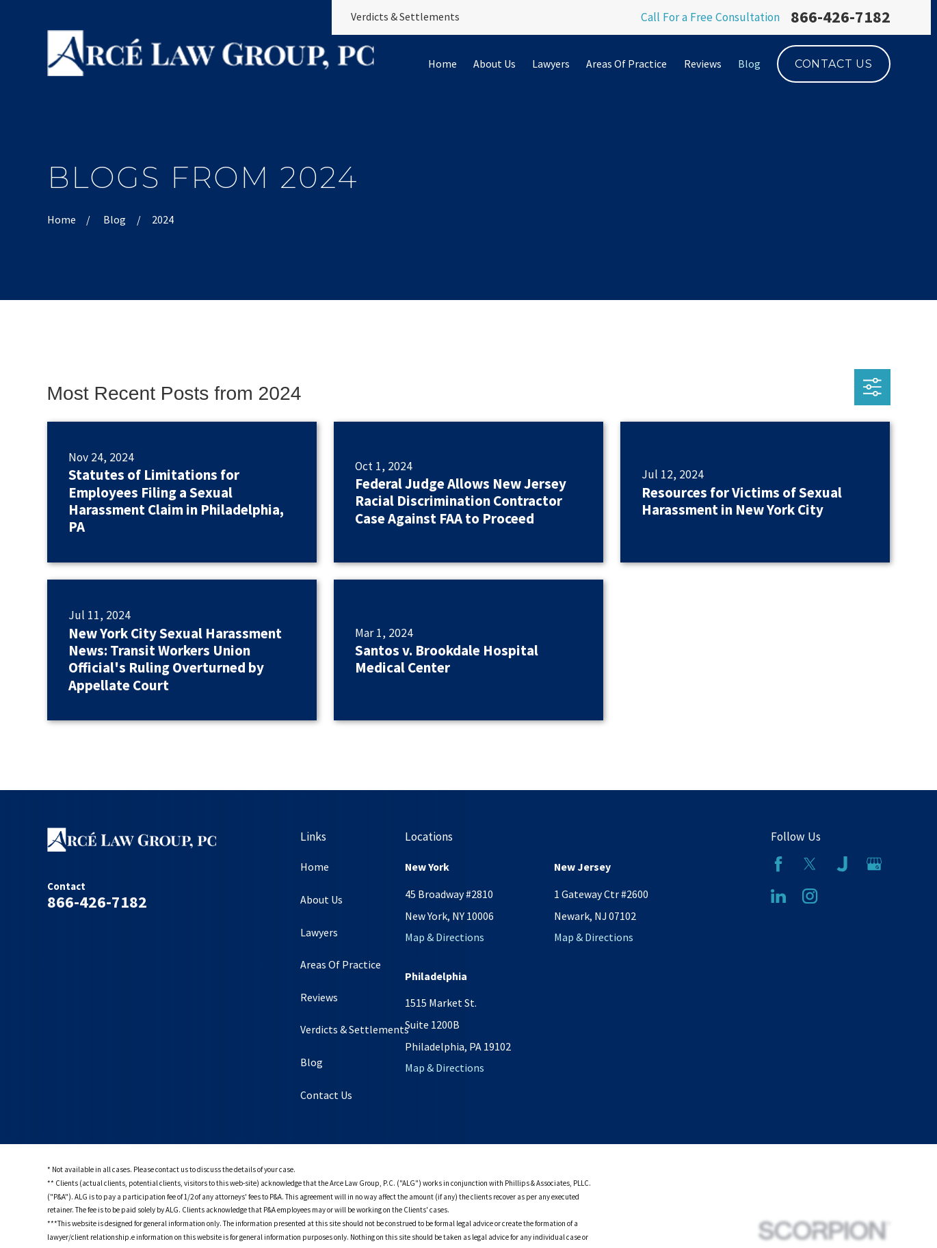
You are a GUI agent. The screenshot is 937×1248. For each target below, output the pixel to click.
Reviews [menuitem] (703, 63)
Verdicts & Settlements (405, 16)
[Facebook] (778, 863)
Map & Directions (444, 937)
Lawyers (319, 932)
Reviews (319, 997)
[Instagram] (809, 896)
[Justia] (841, 863)
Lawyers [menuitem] (551, 63)
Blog (311, 1062)
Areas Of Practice (340, 964)
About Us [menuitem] (494, 63)
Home (314, 866)
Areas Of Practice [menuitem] (626, 63)
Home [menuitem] (442, 63)
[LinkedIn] (778, 896)
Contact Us (834, 63)
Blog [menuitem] (749, 63)
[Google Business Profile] (874, 863)
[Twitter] (809, 863)
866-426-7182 (840, 17)
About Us (321, 899)
